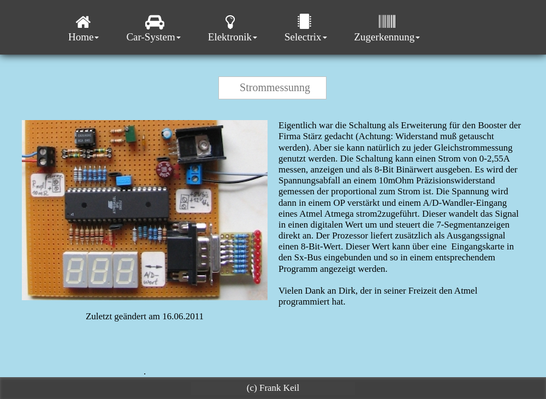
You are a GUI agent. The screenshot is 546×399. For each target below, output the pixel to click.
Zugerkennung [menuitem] (387, 28)
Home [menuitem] (83, 28)
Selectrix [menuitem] (305, 28)
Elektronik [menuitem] (232, 28)
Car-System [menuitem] (153, 28)
